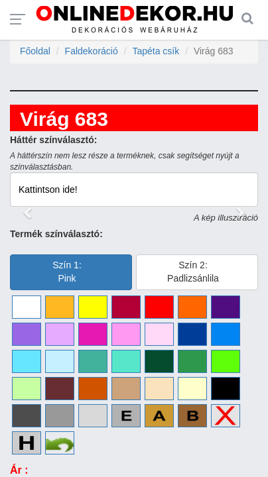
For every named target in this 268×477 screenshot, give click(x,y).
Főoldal (35, 51)
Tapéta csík (155, 51)
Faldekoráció (91, 51)
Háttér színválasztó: (53, 139)
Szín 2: (193, 272)
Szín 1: (67, 272)
